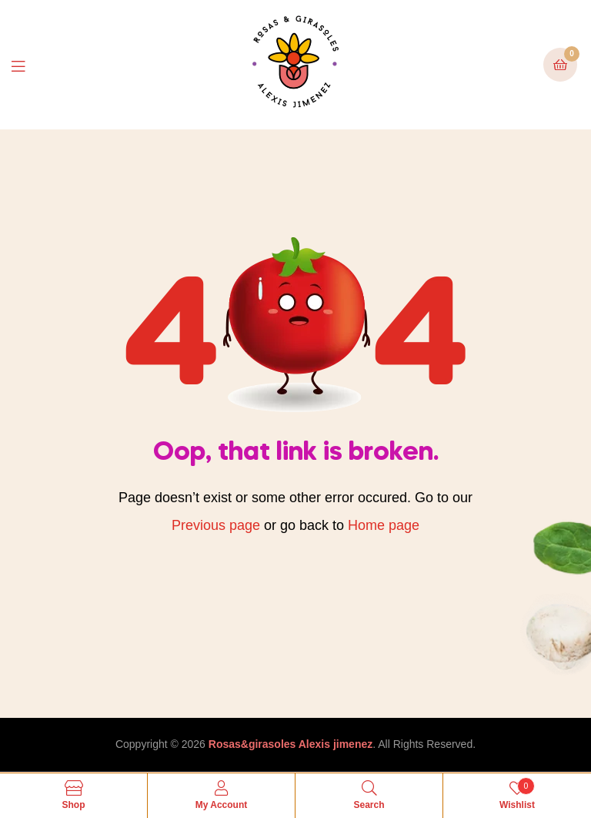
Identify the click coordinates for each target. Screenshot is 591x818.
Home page (383, 525)
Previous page (216, 525)
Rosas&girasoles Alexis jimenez (290, 744)
